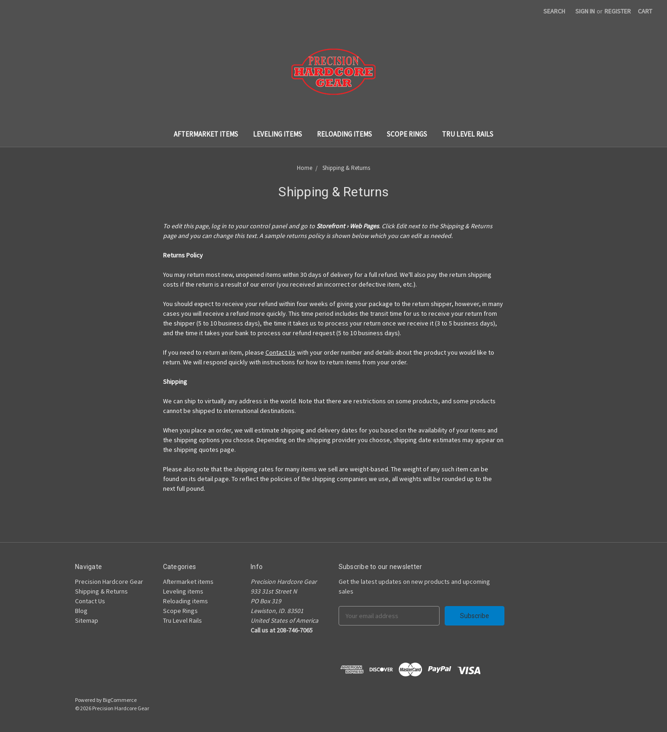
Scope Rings (407, 134)
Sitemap (86, 620)
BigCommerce (120, 699)
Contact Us (280, 352)
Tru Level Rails (467, 134)
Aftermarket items (206, 134)
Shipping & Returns (101, 591)
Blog (81, 611)
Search (554, 11)
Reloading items (344, 134)
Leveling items (277, 134)
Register (617, 11)
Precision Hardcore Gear (109, 581)
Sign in (585, 11)
